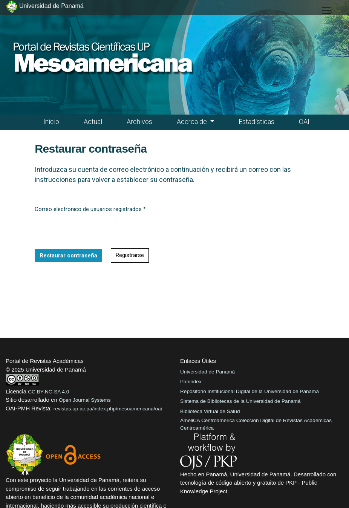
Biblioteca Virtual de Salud (210, 411)
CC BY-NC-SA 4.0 (48, 392)
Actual (93, 121)
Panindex (191, 381)
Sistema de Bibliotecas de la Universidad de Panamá (240, 401)
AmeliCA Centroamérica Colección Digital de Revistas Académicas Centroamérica (256, 424)
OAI (304, 121)
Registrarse (130, 255)
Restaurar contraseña (68, 255)
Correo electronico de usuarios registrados (90, 209)
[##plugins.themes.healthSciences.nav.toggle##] (326, 10)
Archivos (139, 121)
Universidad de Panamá (207, 372)
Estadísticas (256, 121)
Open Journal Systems (85, 400)
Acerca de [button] (192, 121)
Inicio (51, 121)
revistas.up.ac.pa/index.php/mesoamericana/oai (108, 409)
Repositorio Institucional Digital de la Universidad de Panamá (249, 391)
